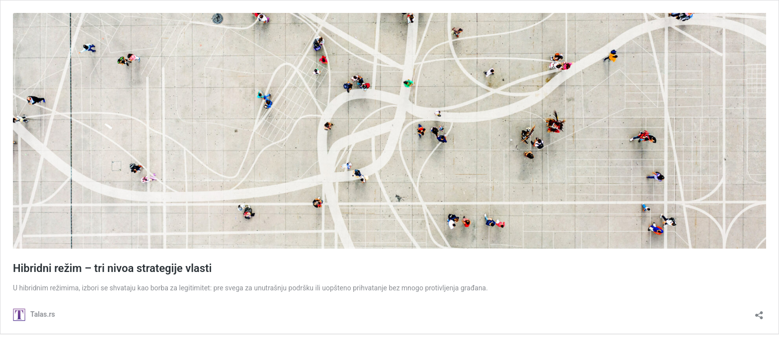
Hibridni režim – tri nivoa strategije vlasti (112, 268)
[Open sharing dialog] (759, 312)
